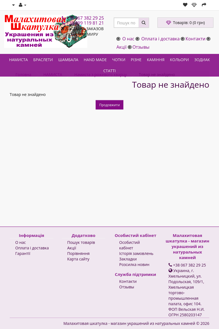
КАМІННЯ (155, 59)
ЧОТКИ (118, 59)
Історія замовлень (136, 253)
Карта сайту (78, 259)
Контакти (195, 39)
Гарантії (22, 253)
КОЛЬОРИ (179, 59)
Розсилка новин (134, 264)
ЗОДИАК (202, 59)
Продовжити (109, 105)
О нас (128, 39)
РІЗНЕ (136, 59)
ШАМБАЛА (68, 59)
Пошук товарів (81, 242)
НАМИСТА (18, 59)
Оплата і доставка (160, 39)
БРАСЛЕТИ (43, 59)
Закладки (128, 259)
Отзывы (141, 47)
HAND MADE (95, 59)
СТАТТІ (109, 70)
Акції (121, 47)
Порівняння (78, 253)
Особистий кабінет (129, 245)
